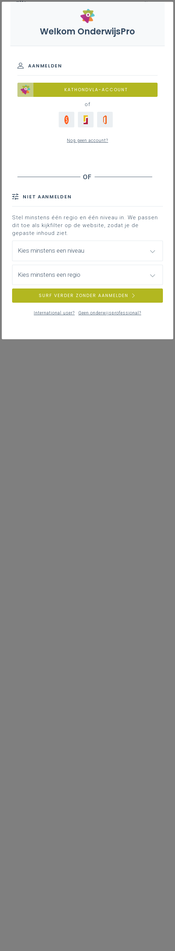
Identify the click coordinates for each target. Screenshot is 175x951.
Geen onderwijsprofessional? (109, 312)
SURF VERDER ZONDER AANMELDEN (87, 295)
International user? (54, 312)
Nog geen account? (87, 140)
